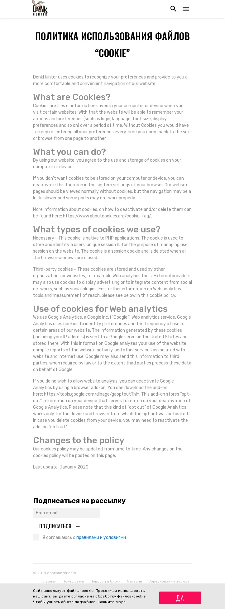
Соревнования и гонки (168, 581)
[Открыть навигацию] (186, 9)
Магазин (134, 581)
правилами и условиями (101, 537)
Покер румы (73, 581)
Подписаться (59, 526)
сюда (121, 602)
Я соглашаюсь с (84, 537)
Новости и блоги (105, 581)
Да (180, 597)
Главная (49, 581)
